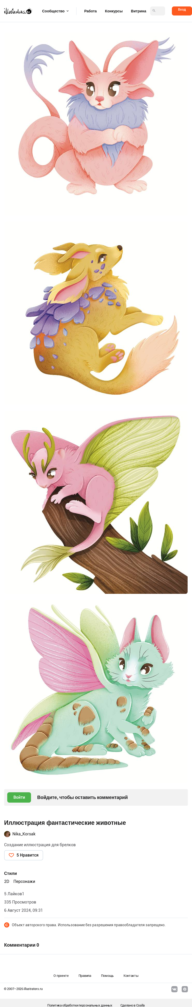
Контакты (131, 976)
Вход (182, 9)
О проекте (60, 976)
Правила (85, 976)
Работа (90, 11)
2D (6, 881)
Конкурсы (113, 11)
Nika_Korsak (23, 834)
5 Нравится (28, 855)
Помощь (107, 976)
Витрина (138, 11)
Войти (19, 797)
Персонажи (24, 881)
